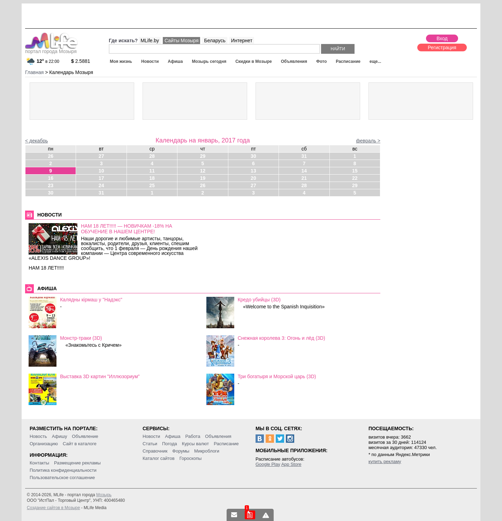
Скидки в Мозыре (253, 61)
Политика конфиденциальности (63, 470)
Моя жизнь (121, 61)
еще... (375, 61)
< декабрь (36, 141)
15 (355, 171)
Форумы (180, 451)
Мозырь (104, 494)
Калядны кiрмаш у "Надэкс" (91, 299)
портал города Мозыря (51, 49)
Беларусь (214, 40)
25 (152, 185)
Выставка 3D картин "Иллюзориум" (99, 376)
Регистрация (442, 47)
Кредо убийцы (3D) (259, 299)
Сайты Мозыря (181, 40)
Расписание (348, 61)
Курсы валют (195, 443)
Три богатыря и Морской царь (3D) (277, 376)
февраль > (368, 141)
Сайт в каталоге (80, 443)
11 (152, 171)
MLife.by (149, 40)
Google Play (268, 464)
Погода (169, 443)
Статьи (150, 443)
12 (203, 171)
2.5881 (80, 61)
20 (253, 178)
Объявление (85, 436)
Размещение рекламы (77, 462)
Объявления (294, 61)
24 (101, 185)
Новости (150, 61)
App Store (291, 464)
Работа (192, 436)
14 (304, 171)
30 (253, 156)
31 (304, 156)
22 (355, 178)
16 (50, 178)
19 (203, 178)
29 (203, 156)
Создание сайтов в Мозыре (53, 507)
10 (101, 171)
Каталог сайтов (159, 458)
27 (101, 156)
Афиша (175, 61)
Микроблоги (206, 451)
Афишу (59, 436)
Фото (321, 61)
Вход (442, 38)
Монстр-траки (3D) (81, 338)
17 (101, 178)
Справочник (155, 451)
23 (50, 185)
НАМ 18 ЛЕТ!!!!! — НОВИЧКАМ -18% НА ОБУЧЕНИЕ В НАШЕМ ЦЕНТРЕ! (126, 228)
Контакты (39, 462)
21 (304, 178)
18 (152, 178)
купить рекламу (384, 461)
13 (253, 171)
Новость (38, 436)
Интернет (241, 40)
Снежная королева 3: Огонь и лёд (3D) (281, 338)
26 (50, 156)
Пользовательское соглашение (62, 477)
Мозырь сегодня (209, 61)
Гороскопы (191, 458)
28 (152, 156)
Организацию (44, 443)
